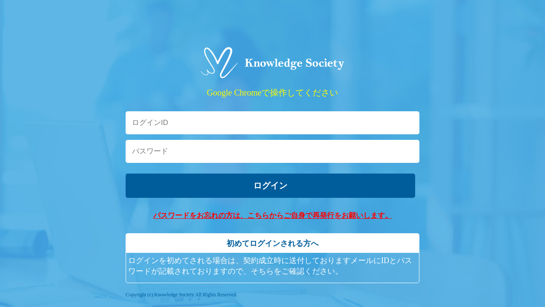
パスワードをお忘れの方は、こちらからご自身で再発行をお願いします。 (272, 215)
